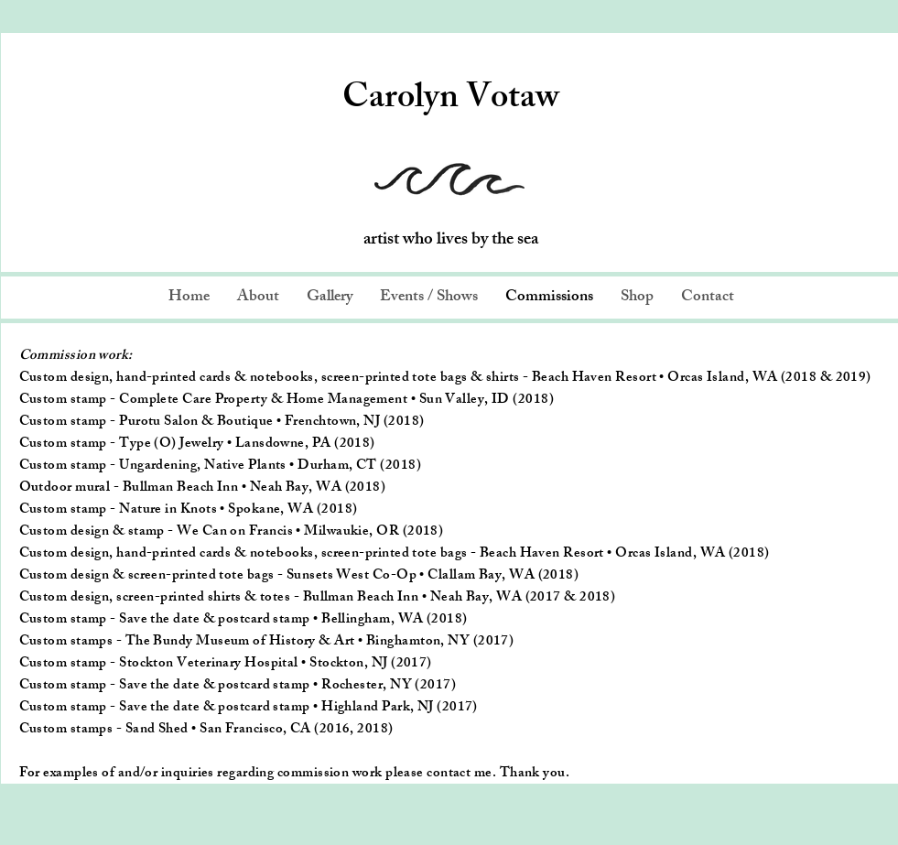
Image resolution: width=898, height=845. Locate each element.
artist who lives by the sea (450, 240)
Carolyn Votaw (450, 100)
